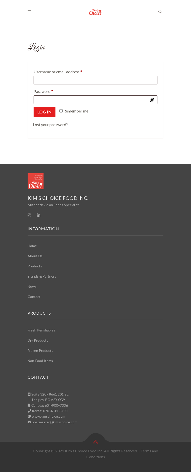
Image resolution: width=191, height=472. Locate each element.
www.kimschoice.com (48, 416)
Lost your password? (50, 124)
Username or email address (65, 71)
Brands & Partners (42, 276)
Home (32, 246)
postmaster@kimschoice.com (54, 422)
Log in (44, 111)
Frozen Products (40, 350)
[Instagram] (29, 215)
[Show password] (152, 100)
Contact (34, 296)
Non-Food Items (40, 361)
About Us (35, 256)
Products (35, 266)
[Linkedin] (38, 215)
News (32, 286)
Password (51, 90)
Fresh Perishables (41, 330)
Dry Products (38, 340)
